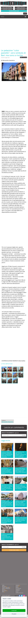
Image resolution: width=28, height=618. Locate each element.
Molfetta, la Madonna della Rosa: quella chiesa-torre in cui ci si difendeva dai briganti (20, 503)
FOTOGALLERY (18, 588)
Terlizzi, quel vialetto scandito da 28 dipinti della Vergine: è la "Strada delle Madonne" (20, 470)
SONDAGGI (18, 589)
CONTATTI (17, 590)
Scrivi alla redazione (5, 596)
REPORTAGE (4, 590)
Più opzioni (14, 613)
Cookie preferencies (19, 592)
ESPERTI (17, 587)
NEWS (3, 591)
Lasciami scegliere (7, 606)
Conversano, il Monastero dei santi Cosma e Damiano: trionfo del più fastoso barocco (7, 471)
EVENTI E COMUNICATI (6, 588)
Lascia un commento (14, 427)
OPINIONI (17, 585)
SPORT (17, 586)
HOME (3, 585)
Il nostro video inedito (14, 550)
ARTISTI (3, 589)
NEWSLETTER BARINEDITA (10, 432)
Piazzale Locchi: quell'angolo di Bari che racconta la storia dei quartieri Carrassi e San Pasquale (7, 504)
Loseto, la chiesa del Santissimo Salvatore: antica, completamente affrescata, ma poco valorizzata (7, 454)
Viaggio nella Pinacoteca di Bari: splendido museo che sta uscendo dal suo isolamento (7, 520)
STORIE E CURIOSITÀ (5, 587)
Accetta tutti (14, 610)
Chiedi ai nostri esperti (6, 595)
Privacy (17, 591)
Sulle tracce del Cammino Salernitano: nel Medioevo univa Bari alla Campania (20, 486)
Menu (2, 16)
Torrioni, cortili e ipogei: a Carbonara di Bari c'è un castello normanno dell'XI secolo (20, 519)
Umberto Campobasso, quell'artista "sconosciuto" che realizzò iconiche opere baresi (7, 537)
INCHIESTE (4, 586)
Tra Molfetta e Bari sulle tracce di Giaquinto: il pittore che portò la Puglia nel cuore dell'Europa (20, 454)
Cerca (25, 13)
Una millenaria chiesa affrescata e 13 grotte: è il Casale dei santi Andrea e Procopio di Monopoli (7, 487)
